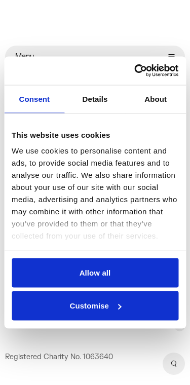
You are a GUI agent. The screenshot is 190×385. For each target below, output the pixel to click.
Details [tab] (95, 98)
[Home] (95, 22)
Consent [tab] (34, 98)
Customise (95, 305)
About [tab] (155, 98)
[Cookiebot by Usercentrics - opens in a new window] (135, 71)
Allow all (95, 272)
